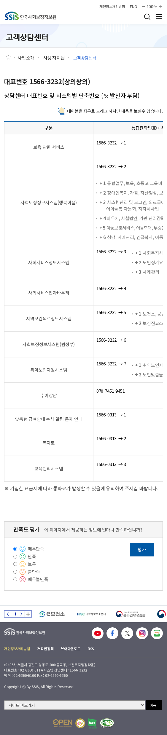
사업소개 (26, 57)
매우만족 (36, 548)
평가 (141, 549)
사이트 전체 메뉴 (159, 16)
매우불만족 (38, 579)
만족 (32, 556)
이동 (153, 705)
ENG (133, 6)
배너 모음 (28, 614)
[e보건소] (51, 614)
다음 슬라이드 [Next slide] (21, 614)
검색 (147, 16)
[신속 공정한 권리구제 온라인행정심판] (130, 614)
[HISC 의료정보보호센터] (91, 614)
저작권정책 (45, 648)
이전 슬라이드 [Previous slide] (7, 614)
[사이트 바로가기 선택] (74, 705)
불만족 (34, 572)
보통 (32, 564)
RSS (91, 648)
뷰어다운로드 (70, 648)
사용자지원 (54, 57)
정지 (14, 614)
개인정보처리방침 (112, 6)
